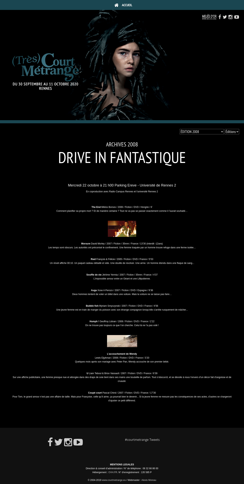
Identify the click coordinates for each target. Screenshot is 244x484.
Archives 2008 (122, 144)
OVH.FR (112, 472)
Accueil (123, 5)
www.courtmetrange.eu (114, 480)
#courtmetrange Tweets (142, 440)
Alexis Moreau (148, 480)
